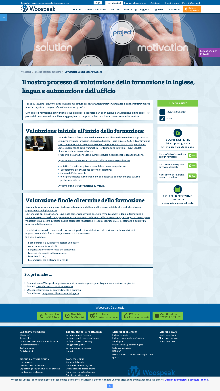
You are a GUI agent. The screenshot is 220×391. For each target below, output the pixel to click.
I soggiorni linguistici (75, 344)
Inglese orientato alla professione (128, 338)
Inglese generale (120, 335)
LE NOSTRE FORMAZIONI (125, 331)
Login (97, 2)
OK (110, 386)
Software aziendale (121, 348)
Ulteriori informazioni (176, 379)
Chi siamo (155, 3)
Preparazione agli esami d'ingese (127, 344)
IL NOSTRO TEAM (168, 331)
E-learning (130, 9)
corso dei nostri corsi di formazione (54, 286)
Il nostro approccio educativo (48, 71)
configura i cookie (199, 379)
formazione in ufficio (114, 147)
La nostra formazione (135, 3)
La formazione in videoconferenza (82, 338)
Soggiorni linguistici (152, 9)
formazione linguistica (90, 140)
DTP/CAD (116, 351)
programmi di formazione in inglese (60, 293)
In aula (77, 9)
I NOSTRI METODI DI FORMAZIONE (84, 331)
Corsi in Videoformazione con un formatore (172, 155)
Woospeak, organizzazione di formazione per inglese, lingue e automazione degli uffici (88, 283)
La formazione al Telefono (78, 335)
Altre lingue (117, 341)
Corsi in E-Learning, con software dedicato (171, 165)
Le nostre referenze (29, 344)
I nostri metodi (114, 3)
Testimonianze (27, 348)
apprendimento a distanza (67, 289)
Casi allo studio (27, 351)
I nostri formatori (167, 341)
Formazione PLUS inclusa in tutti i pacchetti (132, 354)
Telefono (114, 9)
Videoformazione (95, 9)
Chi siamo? (25, 335)
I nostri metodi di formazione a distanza (39, 341)
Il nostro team (172, 3)
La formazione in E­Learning (79, 341)
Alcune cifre (25, 338)
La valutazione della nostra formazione (83, 71)
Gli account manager (168, 338)
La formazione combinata (78, 348)
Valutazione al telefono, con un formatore (171, 176)
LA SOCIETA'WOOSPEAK (32, 331)
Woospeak (26, 71)
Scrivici (166, 118)
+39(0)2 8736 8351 (172, 111)
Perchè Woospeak (191, 3)
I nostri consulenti (167, 335)
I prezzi (69, 351)
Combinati (174, 9)
